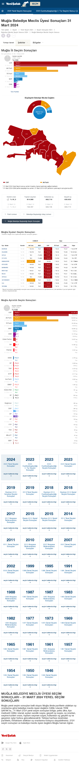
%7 (49, 112)
